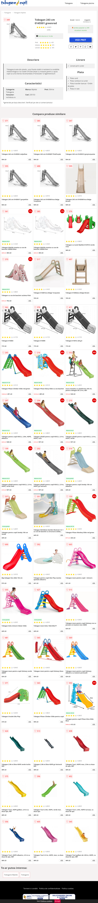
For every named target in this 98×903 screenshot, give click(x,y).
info (30, 159)
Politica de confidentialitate (49, 888)
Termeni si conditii (30, 888)
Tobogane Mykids (20, 13)
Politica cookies (68, 888)
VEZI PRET (80, 39)
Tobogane (69, 3)
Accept (57, 901)
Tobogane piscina (87, 3)
